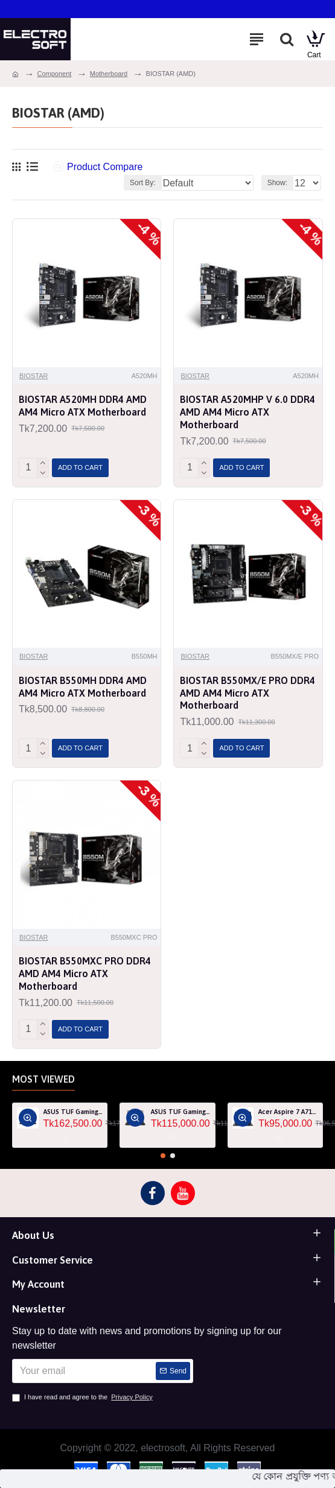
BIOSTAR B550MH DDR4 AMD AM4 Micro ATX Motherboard (83, 686)
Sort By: (143, 183)
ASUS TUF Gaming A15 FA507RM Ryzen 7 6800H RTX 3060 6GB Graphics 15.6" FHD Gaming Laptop (73, 1111)
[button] (163, 1155)
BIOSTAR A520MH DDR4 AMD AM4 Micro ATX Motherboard (83, 405)
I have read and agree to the (83, 1397)
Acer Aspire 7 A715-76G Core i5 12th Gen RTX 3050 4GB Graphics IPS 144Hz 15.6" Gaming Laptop (288, 1111)
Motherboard (108, 73)
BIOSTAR (33, 375)
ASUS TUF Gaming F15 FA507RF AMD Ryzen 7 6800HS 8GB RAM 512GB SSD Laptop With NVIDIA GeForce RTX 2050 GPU (181, 1111)
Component (54, 73)
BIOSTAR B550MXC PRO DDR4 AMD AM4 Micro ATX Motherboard (85, 973)
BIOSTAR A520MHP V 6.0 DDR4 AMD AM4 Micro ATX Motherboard (247, 412)
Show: (277, 183)
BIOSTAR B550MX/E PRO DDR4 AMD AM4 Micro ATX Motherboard (247, 693)
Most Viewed (43, 1079)
